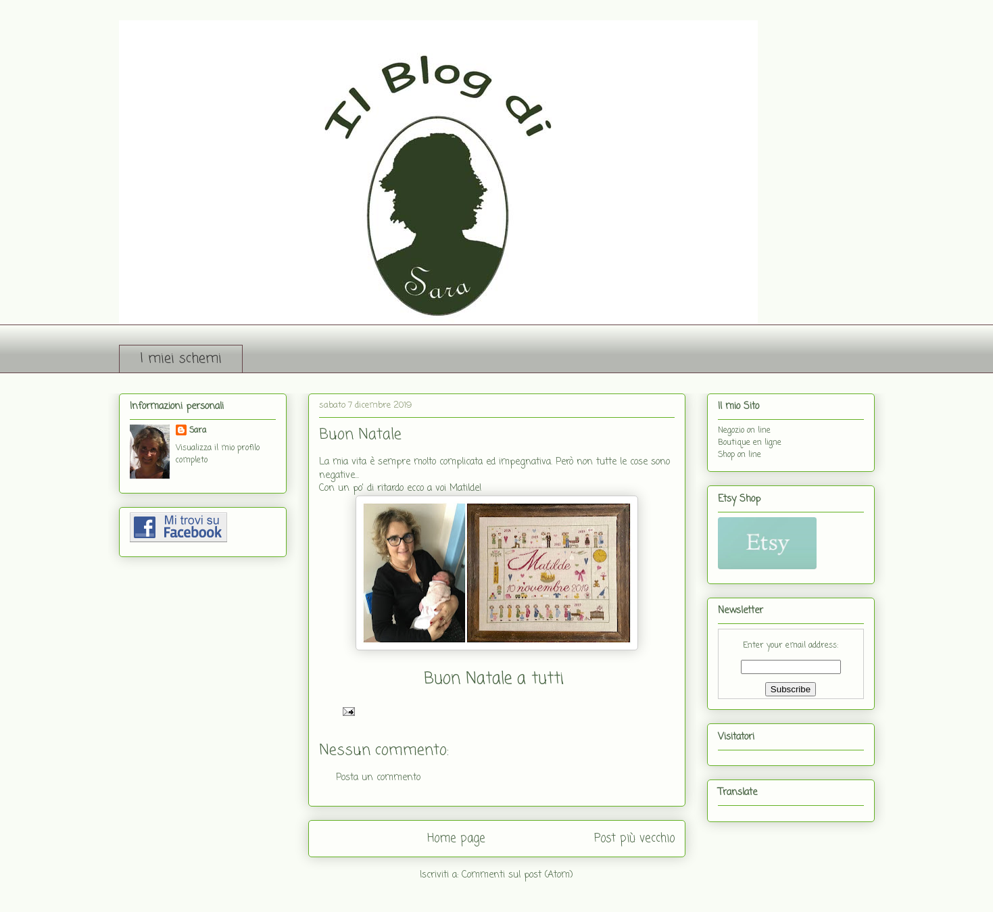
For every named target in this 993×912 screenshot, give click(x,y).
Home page (456, 838)
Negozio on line (744, 431)
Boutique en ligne (749, 443)
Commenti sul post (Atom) (517, 875)
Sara (197, 431)
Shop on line (739, 455)
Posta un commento (378, 778)
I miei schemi (181, 358)
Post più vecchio (634, 838)
